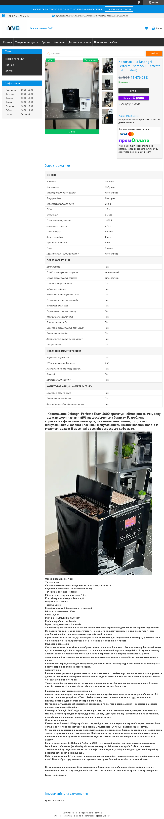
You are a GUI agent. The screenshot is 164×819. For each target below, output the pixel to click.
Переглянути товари (119, 9)
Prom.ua (98, 812)
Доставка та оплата (79, 42)
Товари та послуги (25, 42)
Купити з (134, 98)
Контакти (59, 42)
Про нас (46, 42)
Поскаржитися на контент (71, 815)
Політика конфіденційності (97, 815)
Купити (133, 90)
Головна (7, 42)
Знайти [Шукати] (154, 53)
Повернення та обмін (105, 42)
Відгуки (9, 70)
